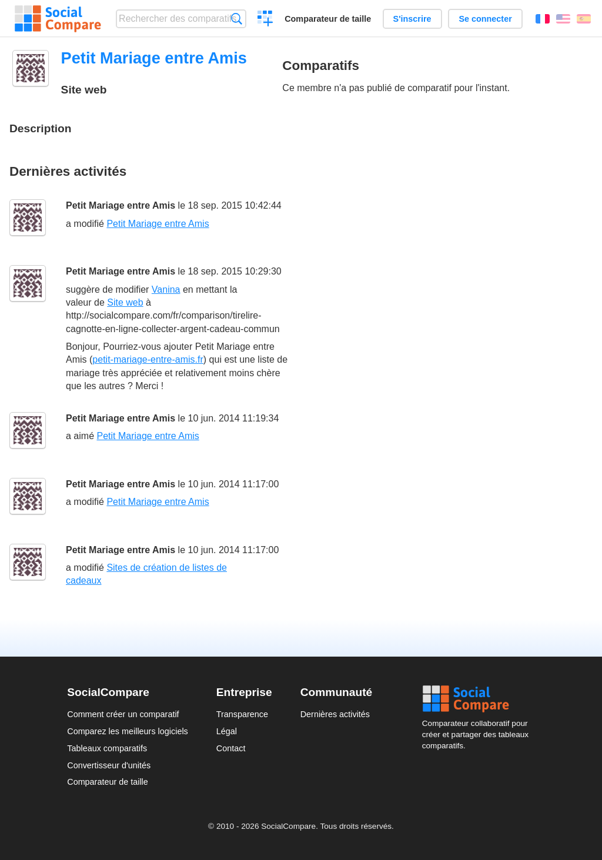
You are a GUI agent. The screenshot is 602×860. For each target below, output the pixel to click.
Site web (125, 302)
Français (543, 19)
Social (478, 699)
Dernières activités (335, 714)
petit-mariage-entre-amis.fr (147, 359)
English (563, 19)
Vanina (166, 290)
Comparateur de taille (328, 19)
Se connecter (485, 19)
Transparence (242, 714)
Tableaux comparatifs (107, 748)
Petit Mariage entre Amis (120, 205)
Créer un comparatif (265, 20)
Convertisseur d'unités (108, 765)
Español (584, 19)
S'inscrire (412, 19)
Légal (226, 731)
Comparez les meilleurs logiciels (127, 731)
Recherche (236, 18)
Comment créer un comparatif (123, 714)
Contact (231, 748)
